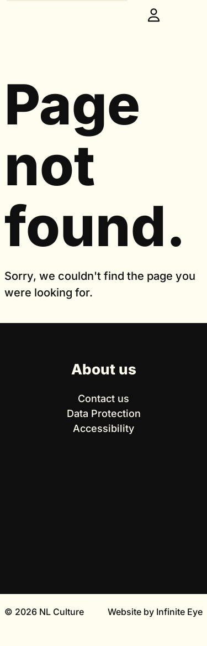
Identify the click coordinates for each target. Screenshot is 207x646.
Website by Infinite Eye (155, 611)
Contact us (103, 398)
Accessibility (103, 428)
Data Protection (104, 413)
